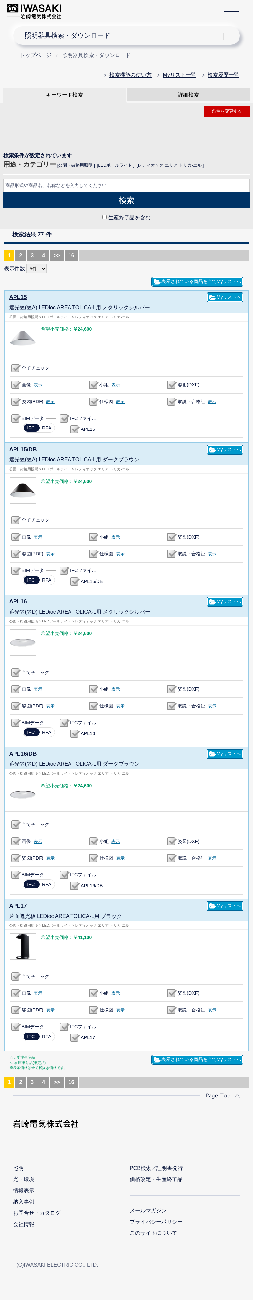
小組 (104, 384)
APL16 (17, 600)
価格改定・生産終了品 (156, 1177)
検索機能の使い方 (130, 75)
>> (57, 255)
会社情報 (23, 1222)
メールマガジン (148, 1209)
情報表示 (23, 1189)
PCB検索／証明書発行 (156, 1166)
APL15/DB (22, 449)
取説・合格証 (191, 401)
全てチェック (35, 367)
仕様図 (106, 401)
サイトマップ (231, 11)
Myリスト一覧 (179, 75)
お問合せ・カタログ (37, 1211)
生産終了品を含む (129, 217)
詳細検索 (188, 94)
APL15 (17, 297)
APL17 (17, 904)
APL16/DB (22, 752)
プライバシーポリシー (156, 1220)
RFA (41, 429)
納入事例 (23, 1200)
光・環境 (23, 1177)
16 (71, 255)
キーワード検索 (64, 94)
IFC (26, 429)
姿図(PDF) (32, 401)
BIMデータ (33, 418)
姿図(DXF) (188, 384)
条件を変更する (227, 111)
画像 (26, 384)
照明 (18, 1166)
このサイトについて (153, 1231)
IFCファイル (83, 418)
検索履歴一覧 (223, 75)
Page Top (218, 1094)
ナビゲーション (121, 35)
